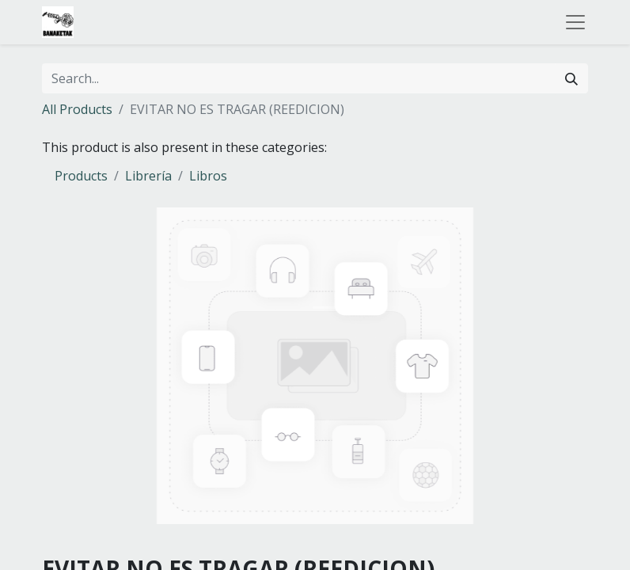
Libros (208, 175)
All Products (77, 109)
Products (81, 175)
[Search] (571, 78)
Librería (148, 175)
